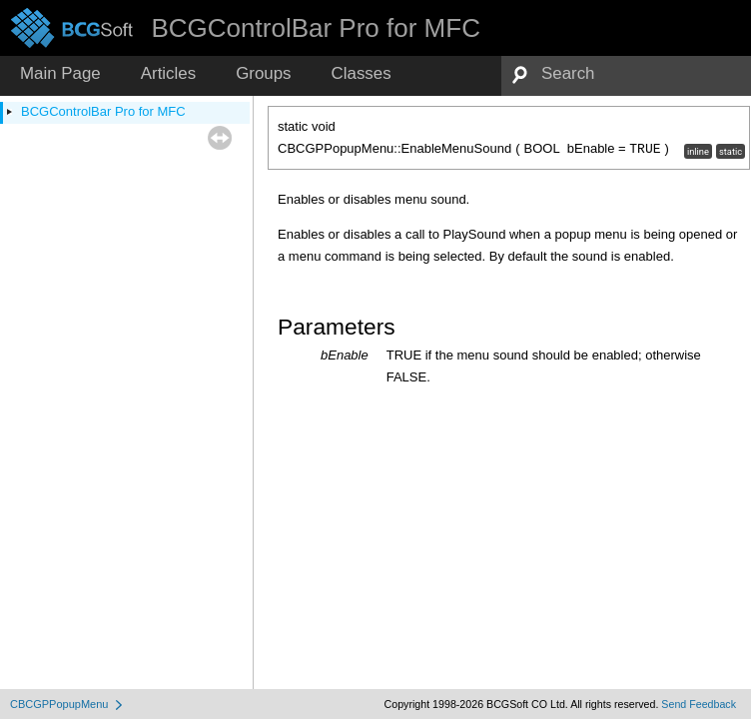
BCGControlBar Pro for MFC (103, 111)
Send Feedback (698, 704)
